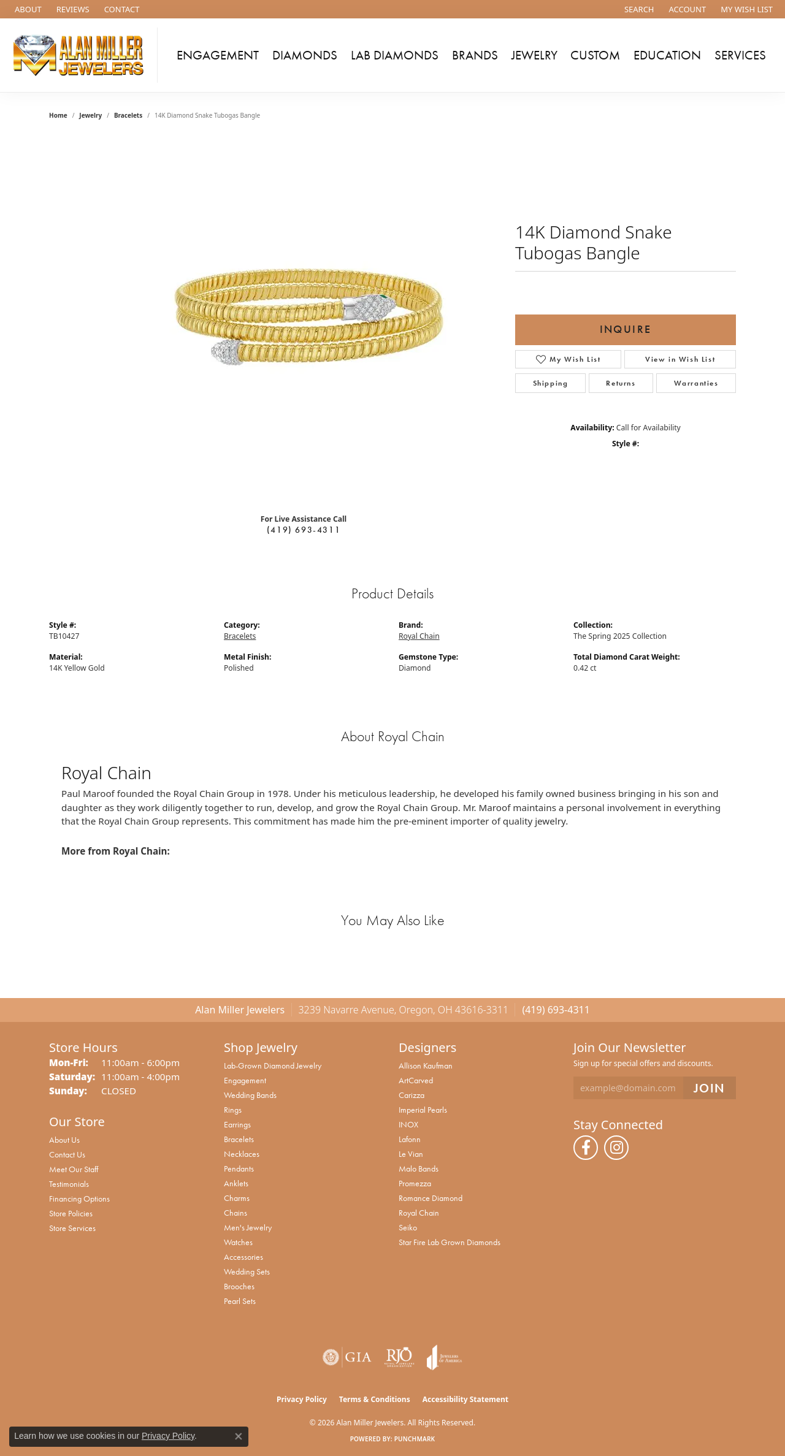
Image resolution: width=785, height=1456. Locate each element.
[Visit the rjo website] (399, 1357)
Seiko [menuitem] (408, 1227)
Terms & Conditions (374, 1399)
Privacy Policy (302, 1399)
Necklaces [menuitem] (241, 1153)
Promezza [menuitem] (415, 1183)
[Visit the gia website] (347, 1357)
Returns (620, 383)
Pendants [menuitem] (239, 1168)
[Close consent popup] (238, 1436)
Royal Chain (419, 636)
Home (58, 115)
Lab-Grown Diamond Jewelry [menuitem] (272, 1065)
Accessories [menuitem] (243, 1256)
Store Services (72, 1227)
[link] (27, 9)
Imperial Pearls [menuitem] (423, 1109)
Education (667, 55)
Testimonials (69, 1183)
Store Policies (71, 1213)
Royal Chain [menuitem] (419, 1212)
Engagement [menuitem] (245, 1080)
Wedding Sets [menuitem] (247, 1271)
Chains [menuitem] (235, 1212)
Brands (475, 55)
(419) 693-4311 (303, 529)
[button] (638, 9)
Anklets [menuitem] (236, 1183)
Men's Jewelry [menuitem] (248, 1227)
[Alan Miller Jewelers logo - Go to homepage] (82, 55)
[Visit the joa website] (444, 1357)
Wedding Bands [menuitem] (250, 1094)
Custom (595, 55)
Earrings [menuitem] (237, 1124)
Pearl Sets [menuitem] (240, 1300)
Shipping (551, 383)
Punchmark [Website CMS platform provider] (414, 1439)
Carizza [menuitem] (411, 1094)
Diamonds (304, 55)
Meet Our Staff (73, 1169)
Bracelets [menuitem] (239, 1139)
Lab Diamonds (394, 55)
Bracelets (128, 115)
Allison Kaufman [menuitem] (426, 1065)
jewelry (90, 115)
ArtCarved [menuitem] (416, 1080)
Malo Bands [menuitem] (418, 1168)
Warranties (696, 383)
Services (740, 55)
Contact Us (67, 1154)
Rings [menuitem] (233, 1109)
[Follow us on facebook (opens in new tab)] (585, 1147)
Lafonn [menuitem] (410, 1139)
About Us (64, 1139)
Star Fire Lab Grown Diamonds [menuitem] (449, 1242)
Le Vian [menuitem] (411, 1153)
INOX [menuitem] (408, 1124)
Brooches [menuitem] (239, 1286)
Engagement (218, 55)
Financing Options (79, 1198)
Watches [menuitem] (238, 1242)
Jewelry (534, 55)
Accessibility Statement (465, 1399)
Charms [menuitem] (237, 1197)
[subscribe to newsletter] (709, 1088)
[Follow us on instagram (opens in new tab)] (616, 1147)
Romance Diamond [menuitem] (430, 1197)
